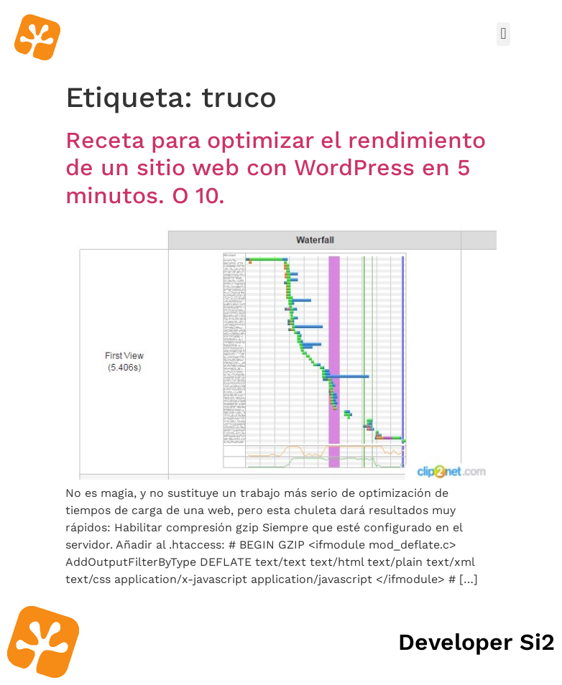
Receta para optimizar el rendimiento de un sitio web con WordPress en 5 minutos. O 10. (275, 167)
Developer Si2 (476, 642)
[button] (503, 34)
